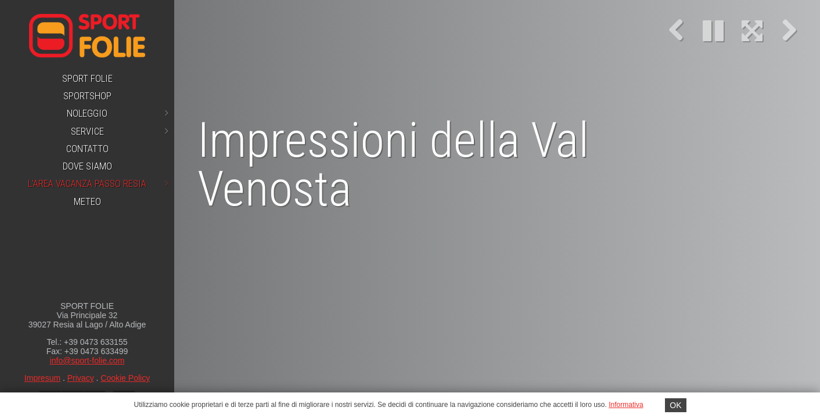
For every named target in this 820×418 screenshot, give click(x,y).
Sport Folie (87, 78)
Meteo (87, 201)
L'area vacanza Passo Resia (98, 183)
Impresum (42, 378)
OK (675, 405)
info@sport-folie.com (87, 360)
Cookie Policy (125, 378)
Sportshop (87, 96)
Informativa (626, 405)
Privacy (80, 378)
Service (120, 131)
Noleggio (117, 113)
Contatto (87, 148)
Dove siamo (87, 166)
